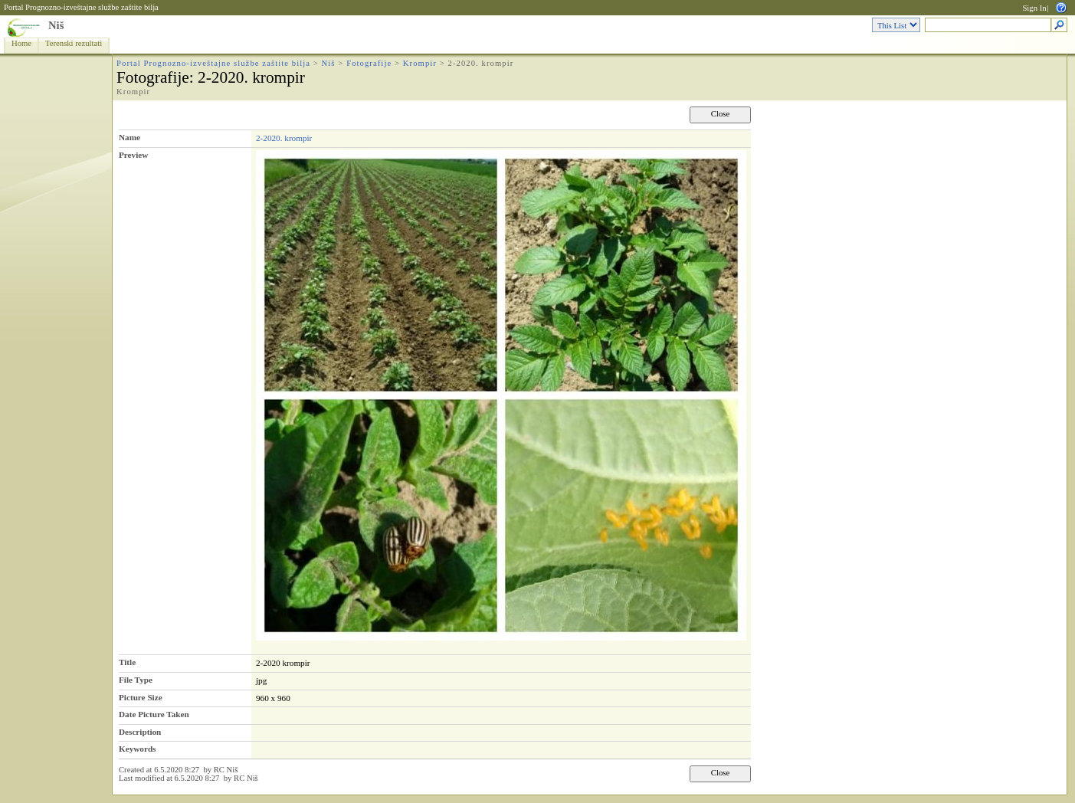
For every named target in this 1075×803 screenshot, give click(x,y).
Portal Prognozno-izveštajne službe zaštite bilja (81, 7)
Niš (56, 25)
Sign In (1034, 8)
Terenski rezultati (73, 43)
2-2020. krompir (284, 138)
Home (21, 43)
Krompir (420, 63)
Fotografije (369, 63)
